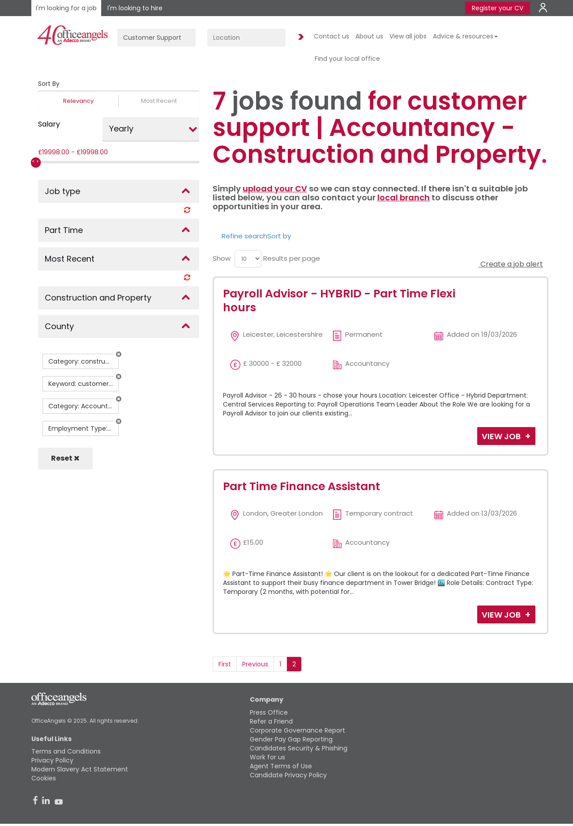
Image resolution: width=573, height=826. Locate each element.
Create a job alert (511, 264)
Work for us (267, 757)
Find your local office (347, 58)
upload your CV (275, 188)
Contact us (331, 36)
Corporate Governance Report (297, 730)
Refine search (244, 236)
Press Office (269, 712)
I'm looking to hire (134, 8)
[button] (118, 354)
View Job (502, 436)
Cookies (43, 778)
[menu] (248, 258)
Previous (255, 664)
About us (369, 36)
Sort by (279, 236)
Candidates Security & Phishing (298, 748)
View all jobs (408, 36)
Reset (65, 458)
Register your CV (497, 8)
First (224, 664)
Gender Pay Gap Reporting (291, 739)
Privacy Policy (52, 760)
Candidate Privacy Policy (288, 775)
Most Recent (159, 100)
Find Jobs (299, 37)
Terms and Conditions (66, 751)
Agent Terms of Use (281, 766)
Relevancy (78, 100)
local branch (403, 197)
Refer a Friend (271, 721)
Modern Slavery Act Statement (79, 769)
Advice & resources (465, 36)
